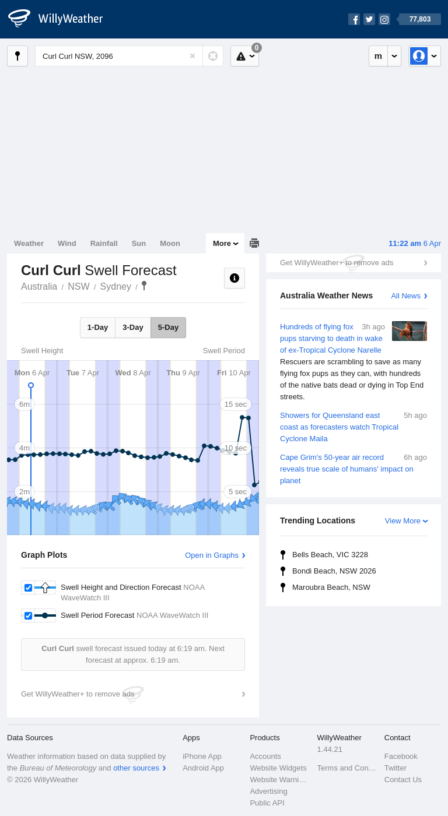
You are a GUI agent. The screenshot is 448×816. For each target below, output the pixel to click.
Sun (139, 243)
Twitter (395, 768)
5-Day (168, 327)
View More (403, 520)
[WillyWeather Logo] (62, 19)
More (222, 243)
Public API (267, 803)
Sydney (115, 286)
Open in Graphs (212, 555)
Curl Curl (144, 285)
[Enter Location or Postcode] (129, 55)
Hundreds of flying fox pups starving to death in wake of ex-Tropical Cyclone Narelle (353, 362)
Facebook (401, 756)
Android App (203, 768)
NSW (78, 286)
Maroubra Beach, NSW (331, 587)
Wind (67, 243)
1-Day (98, 327)
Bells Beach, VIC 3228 (330, 554)
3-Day (133, 327)
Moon (170, 243)
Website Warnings (280, 779)
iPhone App (202, 756)
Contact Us (403, 779)
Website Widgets (278, 768)
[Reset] (192, 56)
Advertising (268, 791)
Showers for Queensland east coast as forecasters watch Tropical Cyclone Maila (353, 426)
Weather (29, 243)
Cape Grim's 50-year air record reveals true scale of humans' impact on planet (353, 468)
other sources (136, 768)
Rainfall (104, 243)
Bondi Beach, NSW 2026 (334, 571)
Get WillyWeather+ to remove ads (336, 262)
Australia (39, 286)
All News (406, 295)
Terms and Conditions (347, 768)
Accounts (265, 756)
